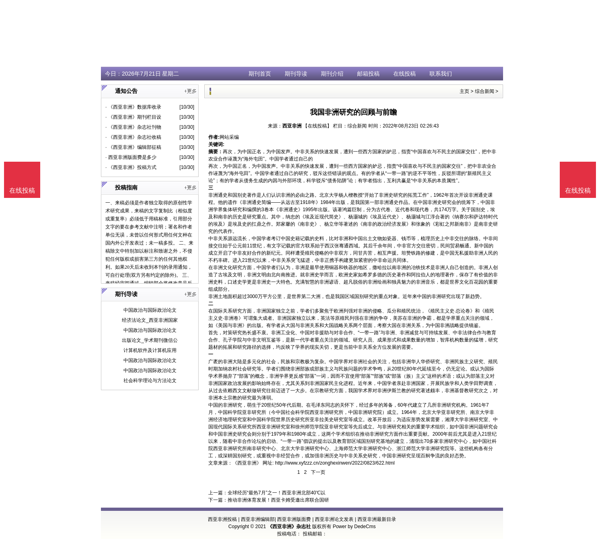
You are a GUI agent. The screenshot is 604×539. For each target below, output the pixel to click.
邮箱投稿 (368, 73)
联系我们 (440, 73)
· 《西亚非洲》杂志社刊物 (133, 127)
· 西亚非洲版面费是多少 (130, 157)
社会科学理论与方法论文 (150, 380)
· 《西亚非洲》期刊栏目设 (133, 117)
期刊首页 (260, 73)
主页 (464, 91)
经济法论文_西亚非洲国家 (150, 320)
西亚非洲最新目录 (376, 519)
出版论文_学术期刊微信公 (150, 340)
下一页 (318, 472)
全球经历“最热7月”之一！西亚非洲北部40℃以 (276, 493)
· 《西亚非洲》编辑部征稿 (133, 147)
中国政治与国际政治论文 (150, 310)
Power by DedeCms (354, 526)
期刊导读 (296, 73)
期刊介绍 (332, 73)
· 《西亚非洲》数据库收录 (133, 107)
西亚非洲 (292, 126)
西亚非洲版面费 (294, 519)
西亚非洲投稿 (222, 519)
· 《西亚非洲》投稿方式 (130, 167)
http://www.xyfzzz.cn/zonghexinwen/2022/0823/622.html (335, 463)
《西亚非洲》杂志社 (289, 526)
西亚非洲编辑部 (258, 519)
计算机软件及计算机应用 (150, 350)
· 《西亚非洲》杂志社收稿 (133, 137)
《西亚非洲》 (246, 463)
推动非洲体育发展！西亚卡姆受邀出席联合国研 (278, 500)
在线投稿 (404, 73)
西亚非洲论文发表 (334, 519)
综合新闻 (484, 91)
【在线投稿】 (317, 126)
